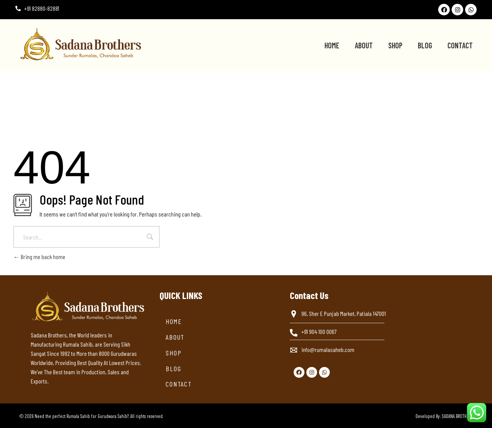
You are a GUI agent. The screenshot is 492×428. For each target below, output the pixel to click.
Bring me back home (39, 256)
